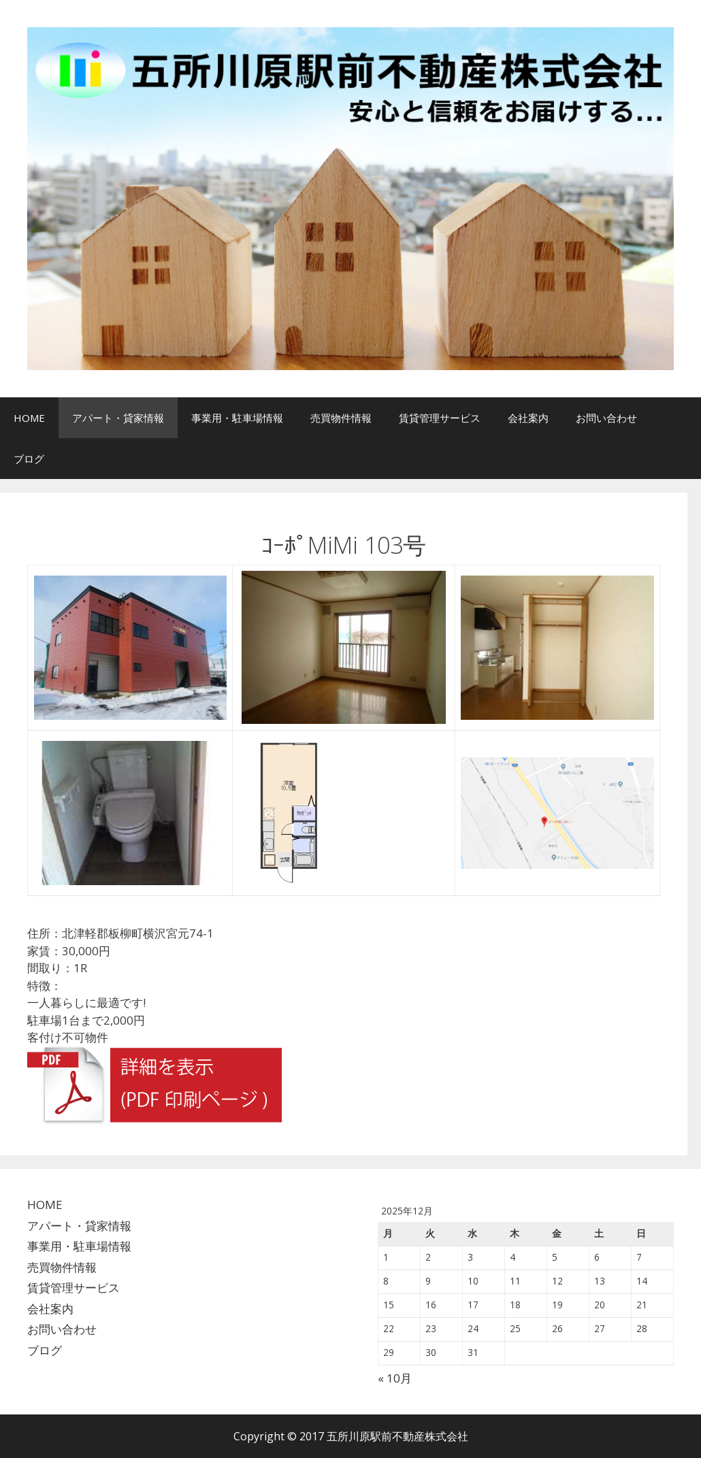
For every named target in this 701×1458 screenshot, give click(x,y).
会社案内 (528, 418)
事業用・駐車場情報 (237, 418)
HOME (29, 418)
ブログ (29, 458)
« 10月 (395, 1378)
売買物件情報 (341, 418)
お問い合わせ (606, 418)
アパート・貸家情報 (118, 418)
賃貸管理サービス (439, 418)
